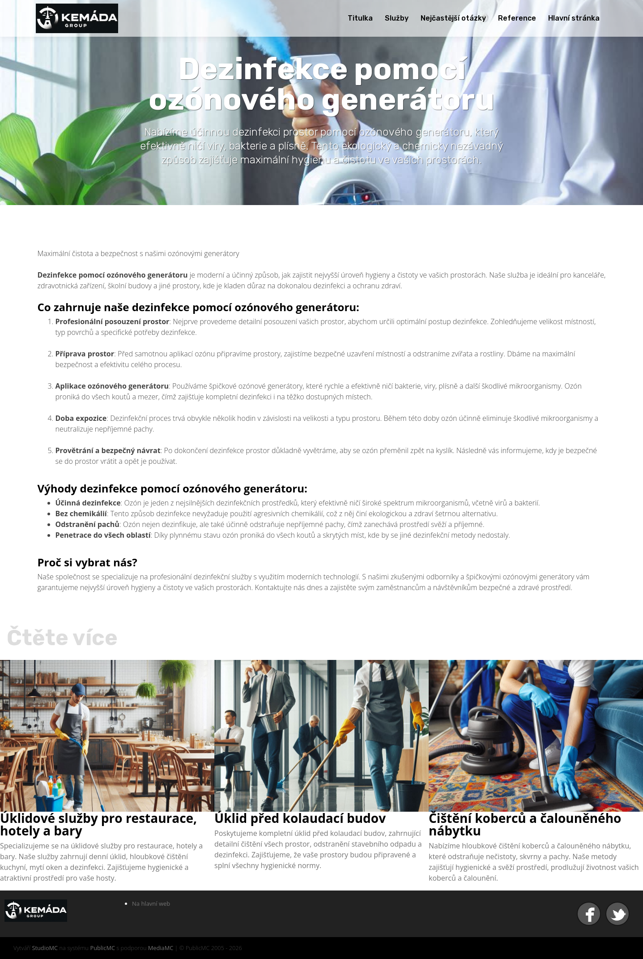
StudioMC (45, 948)
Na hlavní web (151, 903)
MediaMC (160, 948)
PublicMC (102, 948)
